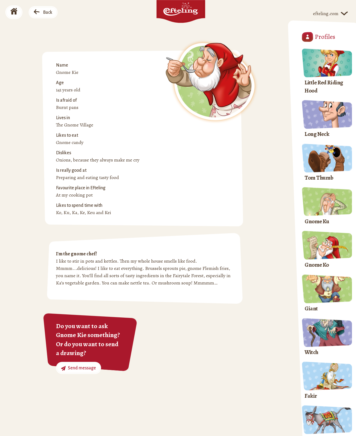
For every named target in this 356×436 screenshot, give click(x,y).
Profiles (318, 37)
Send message (78, 368)
